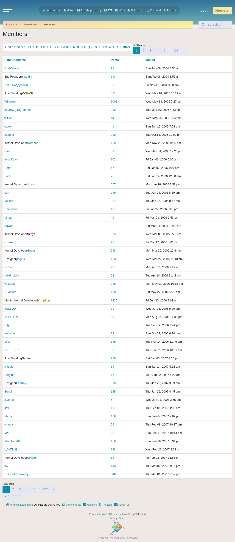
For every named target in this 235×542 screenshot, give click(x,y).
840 (113, 474)
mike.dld (26, 76)
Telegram (135, 10)
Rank (7, 60)
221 (113, 226)
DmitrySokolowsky (16, 474)
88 (112, 350)
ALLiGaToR (11, 317)
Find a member (15, 47)
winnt (7, 151)
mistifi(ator (11, 159)
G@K (7, 325)
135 (113, 391)
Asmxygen (52, 10)
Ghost (31, 250)
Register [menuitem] (222, 10)
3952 (114, 234)
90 (112, 85)
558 (113, 250)
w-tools (9, 424)
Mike (7, 341)
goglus (20, 259)
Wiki (120, 10)
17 (112, 375)
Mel (6, 433)
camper (9, 134)
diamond (32, 143)
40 (112, 217)
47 (112, 168)
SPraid (31, 457)
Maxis (8, 416)
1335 (114, 300)
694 (113, 76)
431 (113, 93)
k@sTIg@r (11, 449)
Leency (21, 383)
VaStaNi (27, 93)
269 (113, 358)
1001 (114, 101)
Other (126, 47)
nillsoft (8, 366)
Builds (83, 10)
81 (112, 308)
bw (6, 466)
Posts (115, 60)
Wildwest (10, 101)
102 (175, 50)
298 (113, 134)
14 (112, 333)
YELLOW (10, 308)
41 (112, 126)
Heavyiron (11, 209)
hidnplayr (43, 300)
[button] (7, 10)
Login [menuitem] (204, 10)
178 (113, 416)
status (95, 10)
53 (112, 275)
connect (9, 242)
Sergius (9, 375)
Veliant (8, 201)
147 (113, 118)
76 (112, 267)
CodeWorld (11, 68)
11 (112, 408)
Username (18, 60)
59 (112, 151)
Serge (31, 234)
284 (113, 201)
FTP (108, 10)
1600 (114, 143)
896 (113, 109)
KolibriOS (11, 24)
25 (112, 176)
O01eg (8, 267)
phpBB (105, 514)
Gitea (69, 10)
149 (113, 341)
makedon (10, 333)
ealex (7, 126)
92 (112, 68)
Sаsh (7, 176)
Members (49, 24)
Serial (8, 391)
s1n (6, 192)
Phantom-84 (12, 441)
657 (113, 184)
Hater (7, 168)
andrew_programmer (18, 109)
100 (113, 292)
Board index (30, 24)
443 (113, 466)
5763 (114, 383)
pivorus (9, 399)
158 (113, 441)
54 (112, 424)
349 (113, 283)
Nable (26, 358)
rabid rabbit (11, 275)
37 (112, 325)
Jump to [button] (13, 496)
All (29, 47)
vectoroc (9, 283)
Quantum (10, 292)
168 (113, 259)
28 (112, 242)
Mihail (8, 217)
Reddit (169, 10)
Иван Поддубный (16, 85)
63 (112, 457)
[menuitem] (71, 505)
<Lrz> (30, 184)
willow (8, 118)
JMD (7, 408)
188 (113, 449)
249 (113, 192)
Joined (150, 60)
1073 (114, 209)
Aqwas (8, 226)
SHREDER (11, 350)
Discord (154, 10)
